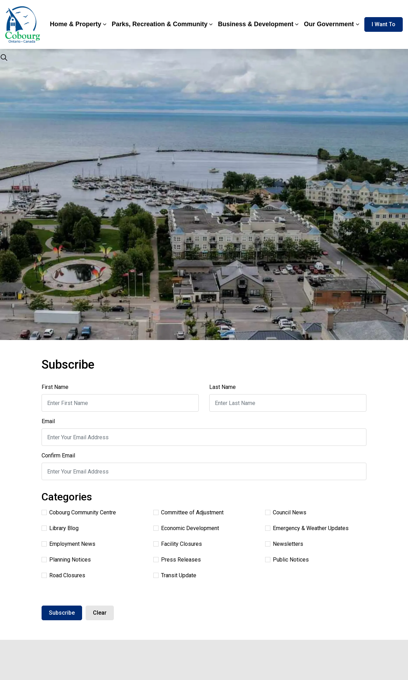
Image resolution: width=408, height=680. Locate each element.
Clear (100, 612)
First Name (55, 387)
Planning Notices (66, 559)
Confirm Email (58, 455)
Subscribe (62, 612)
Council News (285, 512)
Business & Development (255, 24)
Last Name (222, 387)
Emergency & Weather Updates (307, 528)
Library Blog (60, 528)
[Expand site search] (4, 57)
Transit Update (174, 575)
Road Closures (63, 575)
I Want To (383, 24)
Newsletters (284, 544)
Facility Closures (177, 544)
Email (48, 421)
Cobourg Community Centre (79, 512)
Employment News (68, 544)
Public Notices (287, 559)
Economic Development (186, 528)
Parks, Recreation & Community (159, 24)
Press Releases (177, 559)
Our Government (329, 24)
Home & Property (75, 24)
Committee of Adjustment (188, 512)
